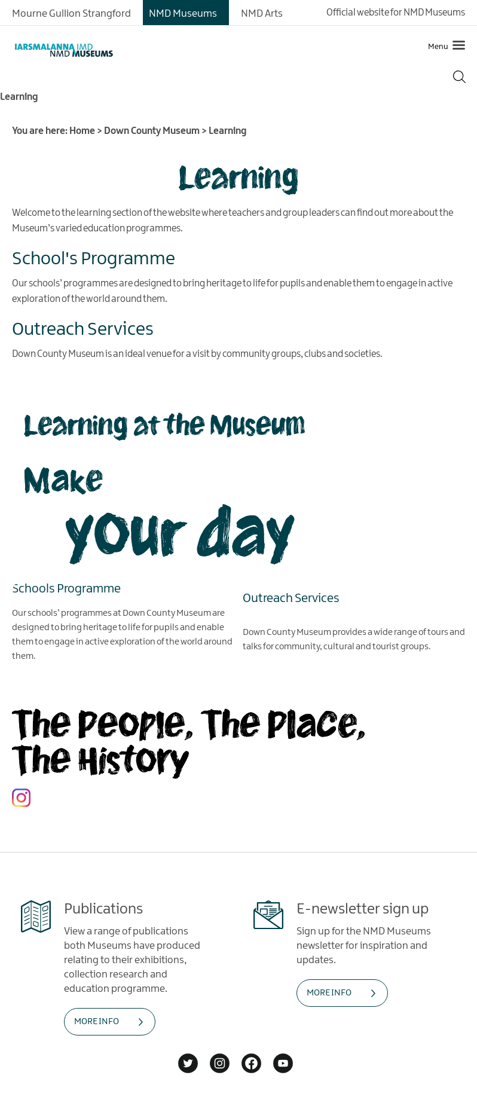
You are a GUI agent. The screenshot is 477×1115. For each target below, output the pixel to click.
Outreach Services (291, 598)
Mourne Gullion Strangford (71, 13)
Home (82, 131)
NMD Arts (262, 13)
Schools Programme (66, 588)
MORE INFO (96, 1022)
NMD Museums (183, 13)
